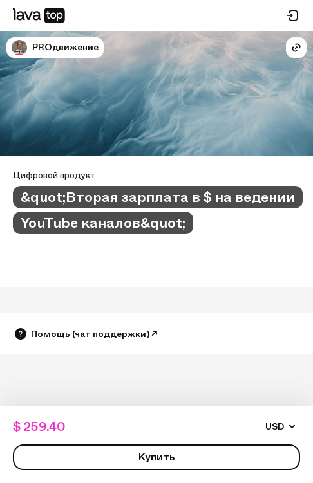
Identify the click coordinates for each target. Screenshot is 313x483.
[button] (19, 47)
